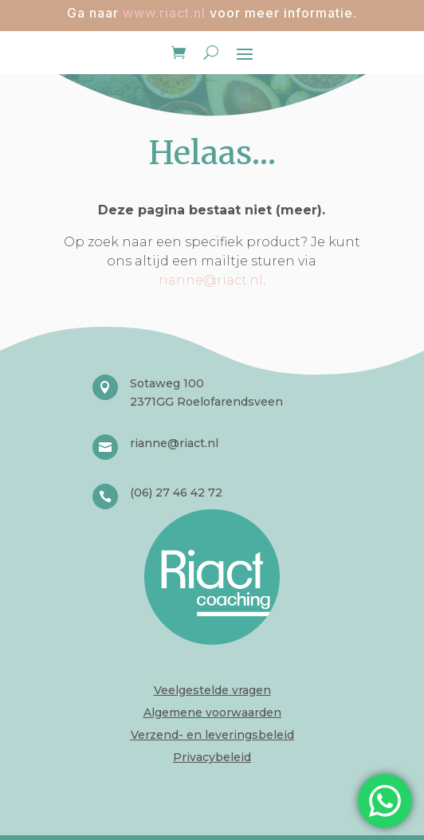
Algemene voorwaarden (212, 712)
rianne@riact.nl (211, 280)
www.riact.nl (164, 13)
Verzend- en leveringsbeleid (212, 735)
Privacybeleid (212, 757)
